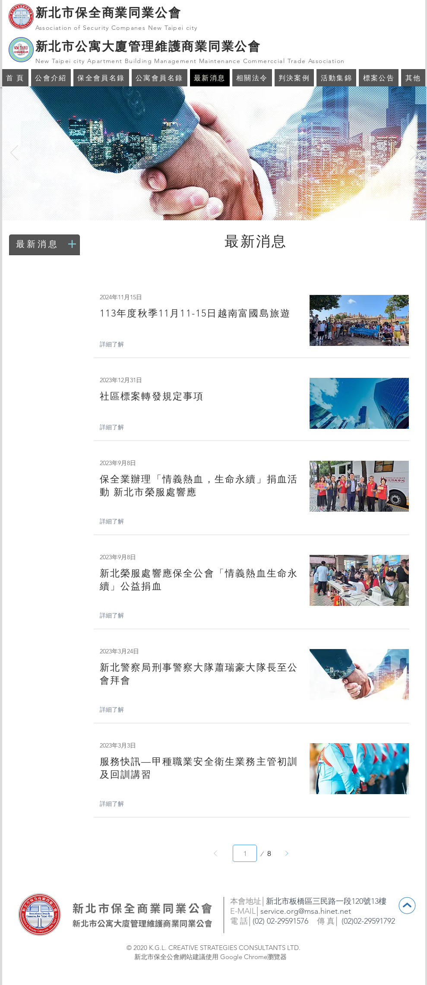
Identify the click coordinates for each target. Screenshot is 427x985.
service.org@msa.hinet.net (305, 911)
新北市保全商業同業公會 (108, 12)
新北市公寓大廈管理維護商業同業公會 (148, 46)
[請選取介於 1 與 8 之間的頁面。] (245, 853)
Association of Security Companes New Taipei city (116, 28)
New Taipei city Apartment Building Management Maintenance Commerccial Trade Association (190, 61)
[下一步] (286, 853)
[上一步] (215, 853)
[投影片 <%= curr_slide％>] (209, 206)
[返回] (14, 153)
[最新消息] (45, 244)
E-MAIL (243, 911)
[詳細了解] (116, 344)
